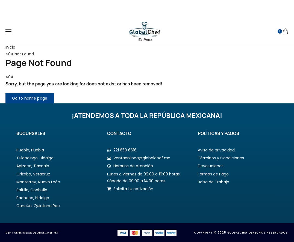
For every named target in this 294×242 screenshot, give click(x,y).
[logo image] (145, 31)
